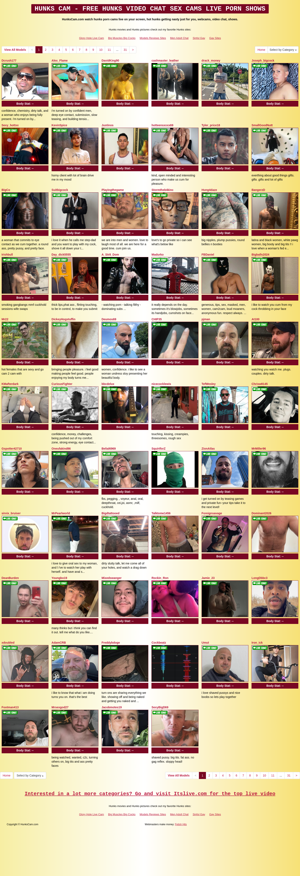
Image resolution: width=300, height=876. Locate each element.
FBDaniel (208, 254)
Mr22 (5, 319)
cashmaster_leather (165, 60)
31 (125, 49)
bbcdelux (108, 384)
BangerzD (258, 190)
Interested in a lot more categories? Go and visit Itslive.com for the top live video (150, 794)
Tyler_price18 (211, 125)
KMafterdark (10, 384)
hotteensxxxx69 (162, 125)
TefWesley (209, 384)
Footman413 (10, 707)
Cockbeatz (158, 642)
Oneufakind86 (61, 448)
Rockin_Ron (159, 578)
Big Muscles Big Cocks (121, 38)
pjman (206, 319)
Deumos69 (109, 319)
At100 (255, 319)
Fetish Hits (181, 824)
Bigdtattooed (110, 513)
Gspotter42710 (12, 448)
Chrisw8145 (260, 384)
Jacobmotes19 (112, 707)
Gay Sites (215, 38)
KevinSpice (59, 125)
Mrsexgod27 (60, 707)
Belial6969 (109, 448)
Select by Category (283, 49)
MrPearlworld (61, 513)
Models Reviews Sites (153, 38)
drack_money (211, 60)
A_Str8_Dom (110, 254)
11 (109, 49)
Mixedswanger (111, 578)
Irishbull (7, 254)
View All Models (15, 49)
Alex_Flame (60, 60)
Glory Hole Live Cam (91, 38)
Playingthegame (113, 190)
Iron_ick (257, 642)
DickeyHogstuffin (63, 319)
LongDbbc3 (259, 578)
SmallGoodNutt (262, 125)
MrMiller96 (259, 448)
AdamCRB (59, 642)
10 (101, 49)
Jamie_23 (208, 578)
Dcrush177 (9, 60)
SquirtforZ (158, 448)
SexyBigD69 (159, 707)
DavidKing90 (110, 60)
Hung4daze (209, 190)
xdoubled (8, 642)
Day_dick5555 (61, 254)
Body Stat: (25, 103)
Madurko (157, 254)
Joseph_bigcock (263, 60)
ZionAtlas (208, 448)
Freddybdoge (111, 642)
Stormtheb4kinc (162, 190)
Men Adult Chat (179, 38)
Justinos (108, 125)
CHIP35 (156, 319)
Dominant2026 (261, 513)
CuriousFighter (62, 384)
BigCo (6, 190)
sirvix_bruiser (11, 513)
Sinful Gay (199, 38)
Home (261, 49)
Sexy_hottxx (10, 125)
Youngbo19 (59, 578)
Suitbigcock (60, 190)
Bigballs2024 (260, 254)
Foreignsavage (212, 513)
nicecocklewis (161, 384)
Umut (205, 642)
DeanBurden (10, 578)
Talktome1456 (161, 513)
